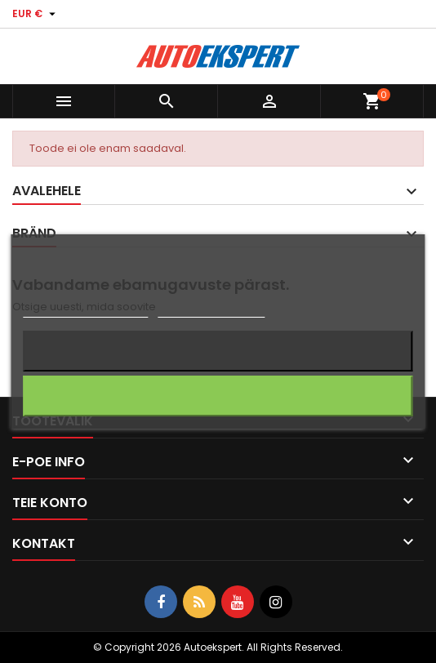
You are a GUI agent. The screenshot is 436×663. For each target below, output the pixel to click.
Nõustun (217, 396)
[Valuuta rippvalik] (36, 14)
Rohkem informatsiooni (85, 310)
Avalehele (46, 190)
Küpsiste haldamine (211, 310)
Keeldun (218, 351)
